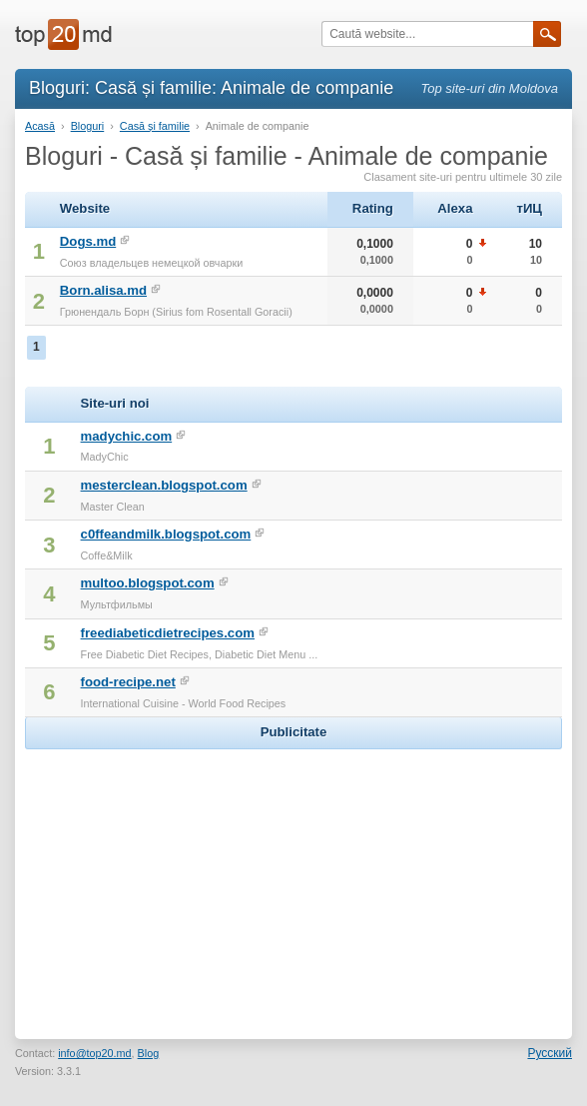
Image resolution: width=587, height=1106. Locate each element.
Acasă (40, 126)
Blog (149, 1053)
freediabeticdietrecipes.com (168, 632)
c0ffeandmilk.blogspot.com (166, 534)
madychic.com (127, 436)
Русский (549, 1053)
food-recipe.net (128, 681)
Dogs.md (88, 241)
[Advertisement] (293, 879)
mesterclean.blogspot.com (164, 485)
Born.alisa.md (103, 290)
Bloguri (88, 126)
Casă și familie (155, 126)
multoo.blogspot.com (148, 582)
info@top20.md (94, 1053)
